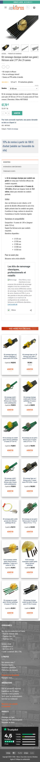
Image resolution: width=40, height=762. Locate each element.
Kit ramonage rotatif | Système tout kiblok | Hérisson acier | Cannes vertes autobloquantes (10, 400)
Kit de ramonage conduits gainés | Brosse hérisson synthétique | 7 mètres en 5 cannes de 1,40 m (10, 562)
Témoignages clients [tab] (9, 171)
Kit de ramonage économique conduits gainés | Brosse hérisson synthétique (29, 562)
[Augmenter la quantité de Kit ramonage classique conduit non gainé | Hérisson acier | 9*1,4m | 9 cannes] (9, 113)
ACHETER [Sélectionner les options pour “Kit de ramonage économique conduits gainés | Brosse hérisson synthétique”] (30, 572)
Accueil (4, 54)
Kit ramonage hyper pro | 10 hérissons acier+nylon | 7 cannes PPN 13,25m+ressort (29, 356)
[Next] (37, 49)
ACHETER (17, 113)
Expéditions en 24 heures (10, 691)
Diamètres (4, 88)
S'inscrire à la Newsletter (10, 675)
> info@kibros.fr (7, 646)
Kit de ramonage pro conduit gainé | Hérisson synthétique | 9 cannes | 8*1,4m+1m (10, 439)
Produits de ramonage (15, 54)
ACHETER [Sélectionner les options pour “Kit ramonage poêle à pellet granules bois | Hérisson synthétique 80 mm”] (10, 531)
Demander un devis (8, 722)
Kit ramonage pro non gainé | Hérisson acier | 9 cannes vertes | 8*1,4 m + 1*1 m (29, 439)
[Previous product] (7, 66)
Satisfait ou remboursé (9, 698)
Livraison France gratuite (10, 693)
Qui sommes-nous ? (8, 662)
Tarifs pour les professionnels (12, 696)
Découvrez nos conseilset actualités (10, 705)
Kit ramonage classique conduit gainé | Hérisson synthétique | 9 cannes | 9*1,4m (29, 400)
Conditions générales (9, 667)
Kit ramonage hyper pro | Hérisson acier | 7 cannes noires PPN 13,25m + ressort (29, 480)
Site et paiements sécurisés (11, 688)
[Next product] (3, 66)
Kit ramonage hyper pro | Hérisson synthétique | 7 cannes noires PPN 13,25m (10, 356)
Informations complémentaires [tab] (12, 167)
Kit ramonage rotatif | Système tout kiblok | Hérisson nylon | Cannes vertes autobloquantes (10, 481)
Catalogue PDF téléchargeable (12, 719)
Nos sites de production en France (13, 631)
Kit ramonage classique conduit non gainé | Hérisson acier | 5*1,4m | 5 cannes (29, 602)
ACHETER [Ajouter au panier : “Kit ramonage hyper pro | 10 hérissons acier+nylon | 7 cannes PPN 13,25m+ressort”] (30, 369)
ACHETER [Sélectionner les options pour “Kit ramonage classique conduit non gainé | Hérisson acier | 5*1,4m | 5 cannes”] (30, 613)
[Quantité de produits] (6, 113)
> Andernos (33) (7, 638)
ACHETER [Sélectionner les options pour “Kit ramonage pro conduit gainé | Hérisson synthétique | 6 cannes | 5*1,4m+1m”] (10, 613)
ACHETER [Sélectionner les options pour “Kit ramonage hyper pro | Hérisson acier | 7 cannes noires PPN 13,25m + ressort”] (30, 491)
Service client (6, 644)
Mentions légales (7, 665)
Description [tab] (6, 162)
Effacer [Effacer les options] (36, 85)
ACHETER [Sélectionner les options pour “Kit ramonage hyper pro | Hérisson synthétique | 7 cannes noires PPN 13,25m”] (10, 369)
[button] (5, 7)
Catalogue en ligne (8, 717)
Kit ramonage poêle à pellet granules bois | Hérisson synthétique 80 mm (10, 521)
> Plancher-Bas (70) (8, 636)
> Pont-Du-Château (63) (10, 633)
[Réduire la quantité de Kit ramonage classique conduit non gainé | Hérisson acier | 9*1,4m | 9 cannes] (3, 113)
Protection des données (10, 670)
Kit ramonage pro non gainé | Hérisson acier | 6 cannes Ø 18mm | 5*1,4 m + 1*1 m (29, 521)
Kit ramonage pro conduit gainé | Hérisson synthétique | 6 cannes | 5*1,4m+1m (10, 602)
